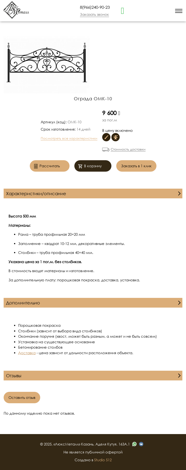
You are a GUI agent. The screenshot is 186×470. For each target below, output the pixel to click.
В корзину (90, 166)
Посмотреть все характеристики (69, 138)
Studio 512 (103, 460)
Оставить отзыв (21, 397)
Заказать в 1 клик (136, 166)
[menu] (178, 11)
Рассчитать (46, 166)
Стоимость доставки (128, 149)
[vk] (141, 444)
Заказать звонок (94, 14)
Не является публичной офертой (93, 452)
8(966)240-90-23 (95, 7)
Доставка (27, 353)
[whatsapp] (122, 10)
